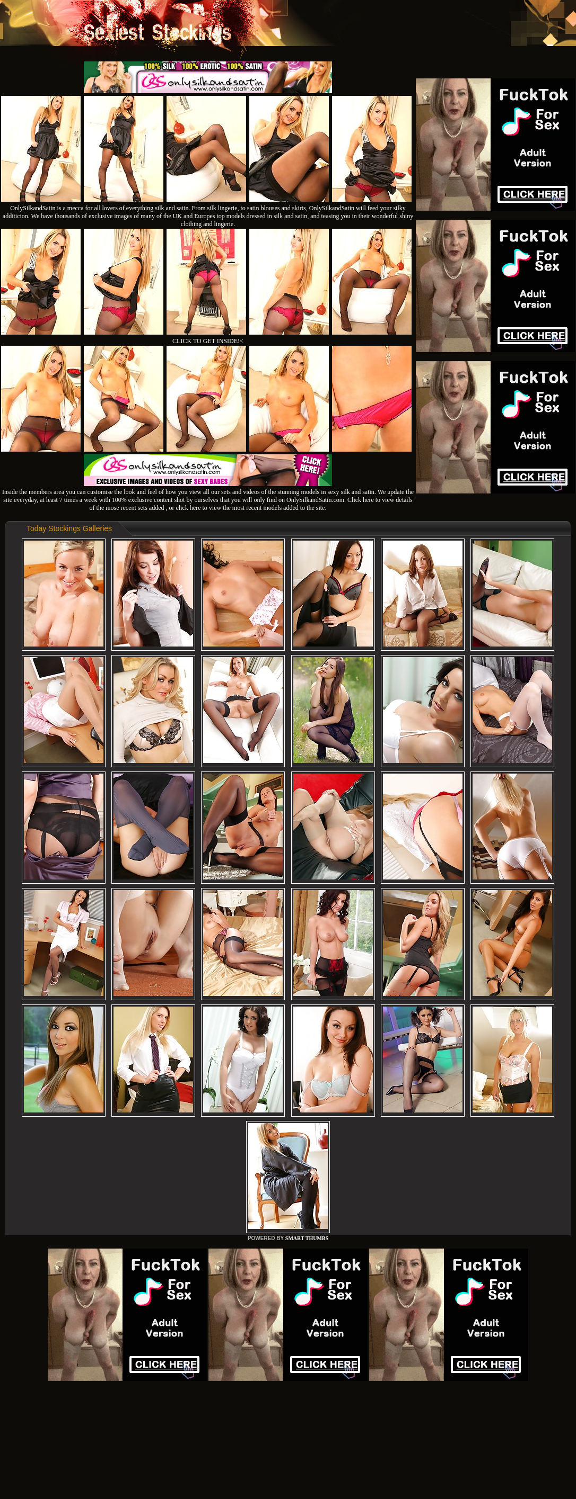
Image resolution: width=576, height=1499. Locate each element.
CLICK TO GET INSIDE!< (207, 341)
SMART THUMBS (306, 1238)
